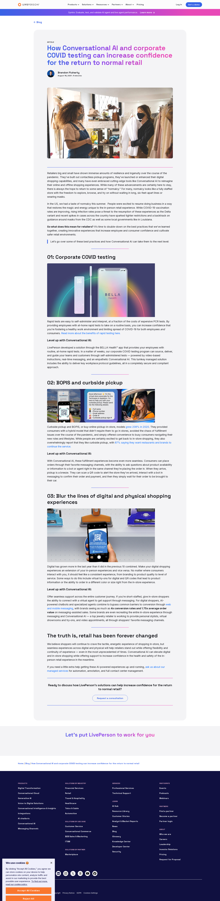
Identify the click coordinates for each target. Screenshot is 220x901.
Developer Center (121, 846)
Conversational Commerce (78, 831)
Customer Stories (121, 816)
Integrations (24, 813)
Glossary (116, 836)
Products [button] (72, 4)
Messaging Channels (28, 828)
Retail (68, 793)
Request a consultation (110, 698)
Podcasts (164, 793)
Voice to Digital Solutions (30, 803)
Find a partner (166, 811)
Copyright (56, 893)
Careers (163, 839)
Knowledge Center (121, 841)
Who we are (165, 834)
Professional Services (123, 788)
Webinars (164, 798)
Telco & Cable (72, 808)
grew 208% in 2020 (137, 426)
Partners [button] (116, 4)
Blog (39, 22)
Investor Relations (168, 849)
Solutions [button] (86, 4)
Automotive (71, 813)
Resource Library (120, 811)
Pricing (140, 4)
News (114, 826)
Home (20, 763)
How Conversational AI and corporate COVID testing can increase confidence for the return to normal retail (85, 763)
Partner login (166, 821)
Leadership (164, 844)
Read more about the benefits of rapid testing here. (91, 333)
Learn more (146, 12)
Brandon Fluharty (68, 72)
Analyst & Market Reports (125, 821)
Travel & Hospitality (75, 798)
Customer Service (74, 826)
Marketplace (71, 854)
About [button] (129, 4)
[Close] (51, 873)
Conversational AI (26, 823)
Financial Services (74, 788)
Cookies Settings (90, 893)
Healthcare (70, 803)
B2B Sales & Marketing (76, 836)
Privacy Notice (69, 893)
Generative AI (24, 798)
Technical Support (121, 793)
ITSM (67, 841)
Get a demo (194, 4)
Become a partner (168, 816)
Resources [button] (101, 4)
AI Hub (115, 806)
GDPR (79, 893)
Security (116, 851)
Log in (179, 4)
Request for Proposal (170, 859)
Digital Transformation (29, 788)
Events (162, 788)
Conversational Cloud (28, 793)
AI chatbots (23, 818)
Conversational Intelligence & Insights (37, 808)
